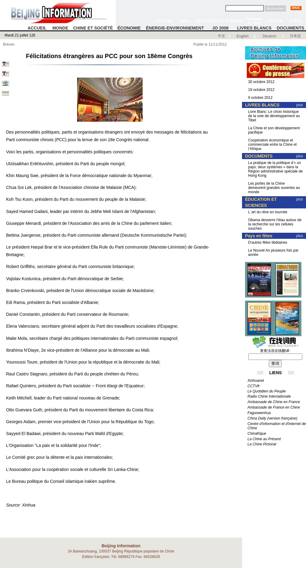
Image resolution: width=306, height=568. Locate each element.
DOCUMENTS (290, 28)
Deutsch (269, 36)
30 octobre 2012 (261, 82)
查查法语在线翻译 (274, 351)
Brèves (8, 44)
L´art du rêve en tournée (267, 212)
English (242, 36)
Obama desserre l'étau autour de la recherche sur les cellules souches (274, 224)
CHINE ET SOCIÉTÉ (93, 28)
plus (299, 105)
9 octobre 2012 (260, 98)
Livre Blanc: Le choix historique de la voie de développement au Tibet (274, 116)
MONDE (60, 28)
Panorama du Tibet (254, 21)
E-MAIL (296, 21)
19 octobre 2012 (261, 90)
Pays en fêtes (258, 235)
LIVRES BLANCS (254, 28)
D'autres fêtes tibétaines (267, 242)
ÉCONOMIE (129, 28)
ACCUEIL (36, 28)
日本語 (295, 36)
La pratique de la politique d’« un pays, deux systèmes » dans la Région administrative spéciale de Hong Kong (275, 169)
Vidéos (185, 21)
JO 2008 (220, 28)
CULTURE (163, 21)
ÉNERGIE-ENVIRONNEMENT (175, 28)
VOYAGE (275, 21)
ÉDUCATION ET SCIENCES (220, 21)
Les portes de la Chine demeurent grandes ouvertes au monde (274, 187)
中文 (221, 36)
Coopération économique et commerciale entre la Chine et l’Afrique (272, 144)
